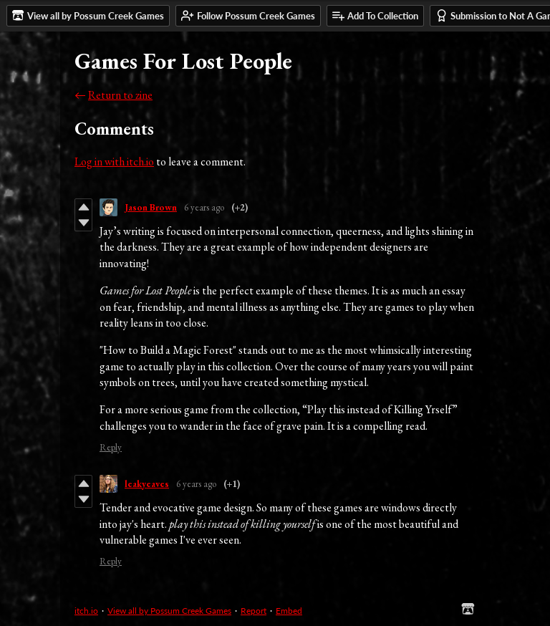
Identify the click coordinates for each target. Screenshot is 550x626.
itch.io (86, 610)
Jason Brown (151, 207)
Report (253, 610)
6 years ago (204, 207)
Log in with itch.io (114, 161)
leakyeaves (147, 484)
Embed (289, 610)
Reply (111, 447)
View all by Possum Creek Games (169, 610)
